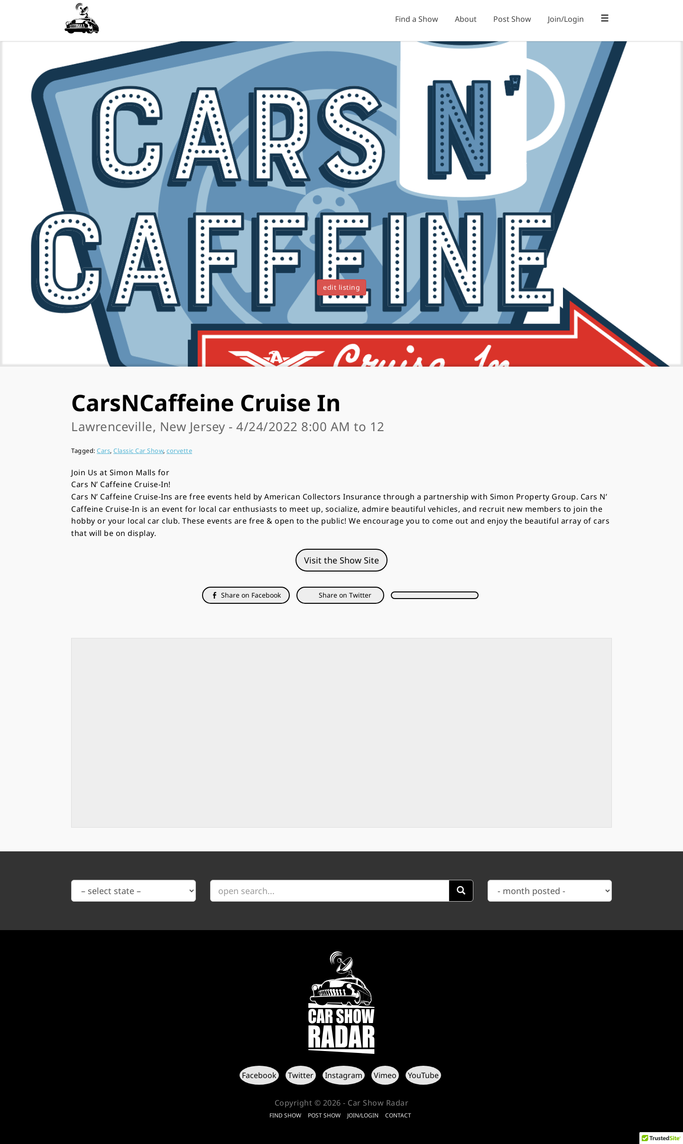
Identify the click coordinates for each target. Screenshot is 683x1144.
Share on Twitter (344, 595)
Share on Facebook (246, 595)
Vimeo (385, 1075)
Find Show (285, 1115)
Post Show (512, 19)
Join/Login (566, 19)
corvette (179, 450)
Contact (398, 1115)
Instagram (343, 1075)
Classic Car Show (138, 450)
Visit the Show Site (341, 560)
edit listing (341, 287)
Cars (103, 450)
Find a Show (416, 19)
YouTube (423, 1075)
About (466, 19)
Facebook (259, 1075)
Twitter (301, 1075)
